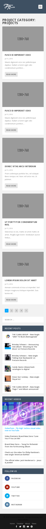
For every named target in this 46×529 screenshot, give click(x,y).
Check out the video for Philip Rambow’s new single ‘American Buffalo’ (22, 453)
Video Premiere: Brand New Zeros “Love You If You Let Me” (21, 437)
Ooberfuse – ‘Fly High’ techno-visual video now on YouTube (22, 429)
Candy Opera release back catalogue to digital (23, 368)
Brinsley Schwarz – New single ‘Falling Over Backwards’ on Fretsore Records (25, 358)
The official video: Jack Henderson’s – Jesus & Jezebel (23, 461)
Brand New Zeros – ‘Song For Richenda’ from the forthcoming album (21, 445)
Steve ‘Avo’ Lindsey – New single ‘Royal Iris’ (25, 378)
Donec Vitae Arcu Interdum (20, 166)
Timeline (20, 523)
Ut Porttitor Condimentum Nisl (21, 223)
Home (12, 523)
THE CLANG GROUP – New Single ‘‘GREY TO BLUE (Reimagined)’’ (25, 335)
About (27, 523)
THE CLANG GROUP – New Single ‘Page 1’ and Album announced (25, 388)
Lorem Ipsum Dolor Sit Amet (21, 280)
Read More (11, 74)
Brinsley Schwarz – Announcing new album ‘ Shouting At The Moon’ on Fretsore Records (25, 346)
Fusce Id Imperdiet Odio (18, 55)
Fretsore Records (17, 517)
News (34, 523)
